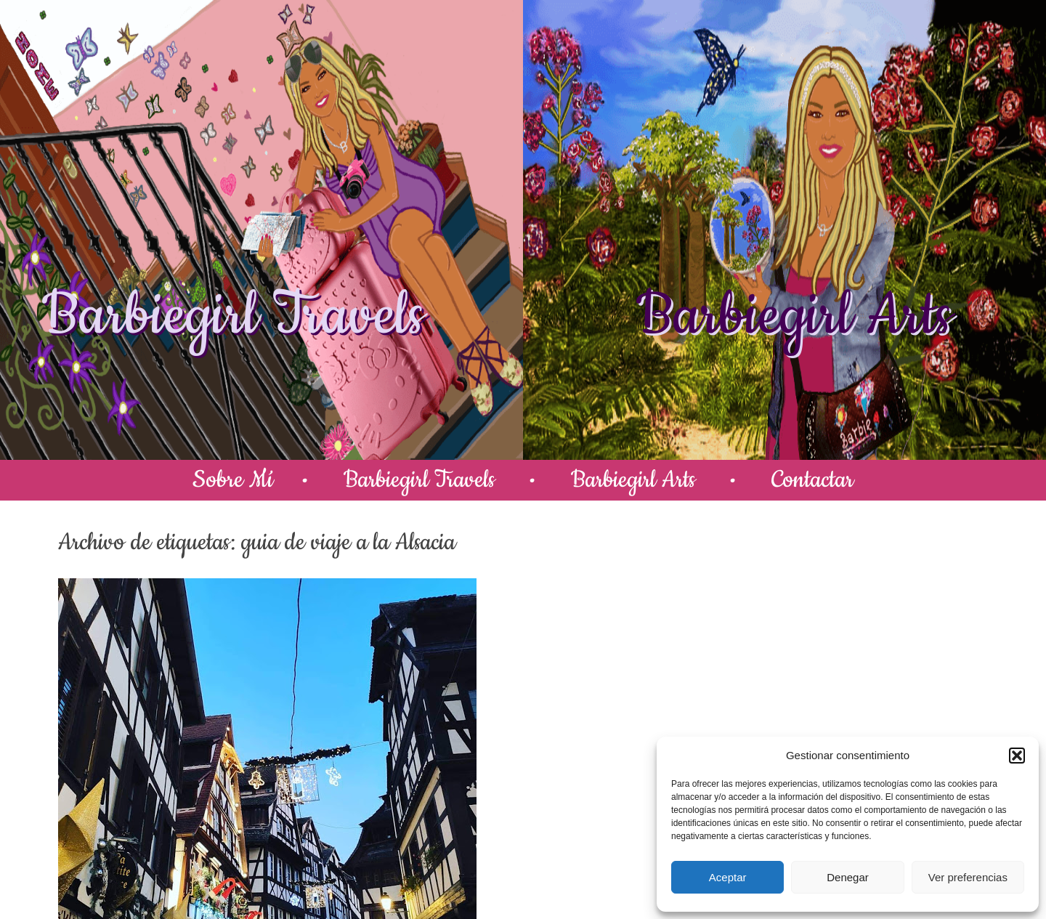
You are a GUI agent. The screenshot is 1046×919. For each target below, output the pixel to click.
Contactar (812, 479)
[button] (1017, 755)
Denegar (848, 877)
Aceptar (728, 877)
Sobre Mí (232, 479)
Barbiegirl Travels (233, 316)
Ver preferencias (968, 877)
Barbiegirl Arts (794, 316)
